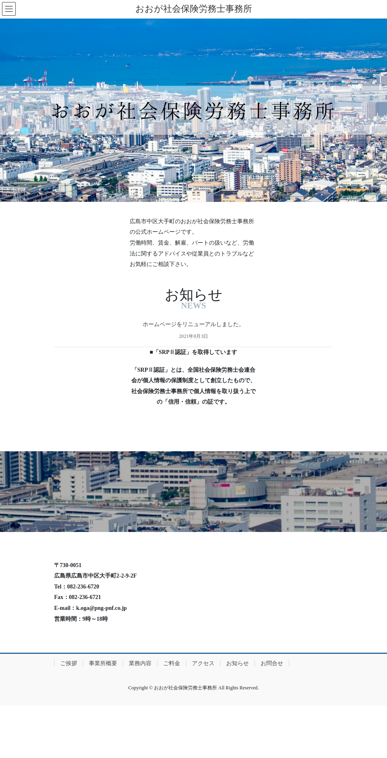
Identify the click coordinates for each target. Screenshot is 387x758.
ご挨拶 (68, 663)
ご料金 (171, 663)
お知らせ (237, 663)
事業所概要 (103, 663)
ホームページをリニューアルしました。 (193, 324)
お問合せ (272, 663)
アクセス (203, 663)
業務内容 (140, 663)
